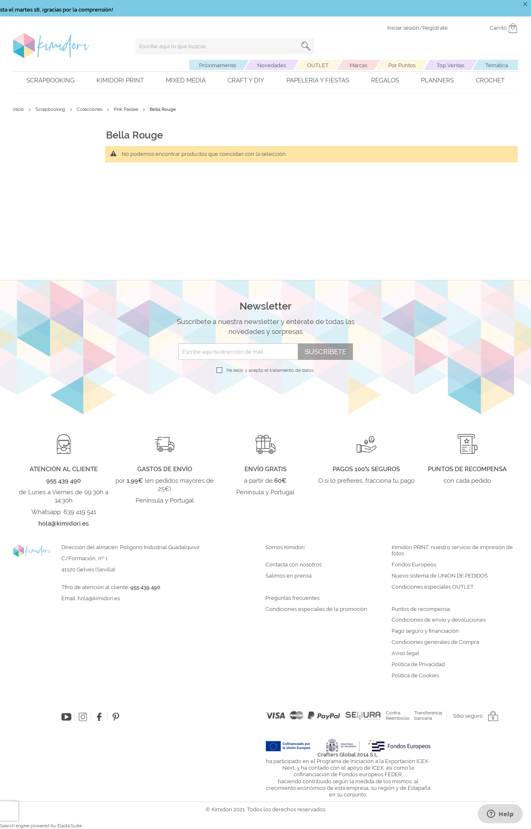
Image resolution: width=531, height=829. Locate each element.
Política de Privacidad (418, 664)
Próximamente (217, 65)
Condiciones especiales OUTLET (433, 587)
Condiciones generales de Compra (435, 642)
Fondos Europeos (414, 565)
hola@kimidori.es (99, 598)
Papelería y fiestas (318, 80)
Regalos (385, 80)
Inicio (19, 109)
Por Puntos (402, 65)
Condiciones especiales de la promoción (317, 609)
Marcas (358, 65)
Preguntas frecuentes (293, 598)
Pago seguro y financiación (425, 631)
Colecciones (90, 109)
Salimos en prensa (289, 576)
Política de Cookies (415, 676)
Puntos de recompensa (421, 609)
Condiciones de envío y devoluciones (439, 620)
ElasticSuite (69, 826)
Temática (496, 65)
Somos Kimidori (285, 547)
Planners (437, 80)
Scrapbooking (50, 80)
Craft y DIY (246, 80)
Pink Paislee (126, 109)
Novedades (271, 65)
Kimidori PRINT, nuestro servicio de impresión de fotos (452, 551)
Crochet (490, 80)
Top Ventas (450, 65)
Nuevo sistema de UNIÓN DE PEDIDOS (440, 576)
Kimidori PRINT (120, 80)
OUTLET (318, 65)
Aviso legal (405, 653)
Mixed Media (186, 80)
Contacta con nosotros (294, 565)
